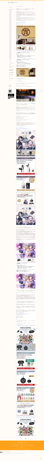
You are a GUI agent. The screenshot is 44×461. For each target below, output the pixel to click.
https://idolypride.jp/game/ (20, 241)
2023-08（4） (10, 37)
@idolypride (19, 242)
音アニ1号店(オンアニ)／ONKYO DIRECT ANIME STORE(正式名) (20, 449)
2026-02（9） (10, 14)
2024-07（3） (10, 29)
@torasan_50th (20, 24)
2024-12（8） (10, 25)
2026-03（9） (10, 13)
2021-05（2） (10, 58)
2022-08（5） (10, 47)
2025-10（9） (10, 17)
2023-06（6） (10, 39)
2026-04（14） (10, 12)
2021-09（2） (10, 55)
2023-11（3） (10, 35)
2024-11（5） (10, 26)
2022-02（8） (10, 51)
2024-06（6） (10, 30)
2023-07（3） (10, 38)
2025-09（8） (10, 18)
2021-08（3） (10, 56)
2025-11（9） (10, 16)
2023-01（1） (10, 43)
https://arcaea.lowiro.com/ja (20, 127)
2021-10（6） (10, 54)
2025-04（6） (10, 22)
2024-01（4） (10, 33)
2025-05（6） (10, 21)
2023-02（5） (10, 42)
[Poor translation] (1, 452)
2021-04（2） (10, 59)
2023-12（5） (10, 34)
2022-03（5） (10, 50)
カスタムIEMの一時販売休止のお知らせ (20, 78)
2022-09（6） (10, 46)
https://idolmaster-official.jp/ (21, 312)
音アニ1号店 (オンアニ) (13, 2)
